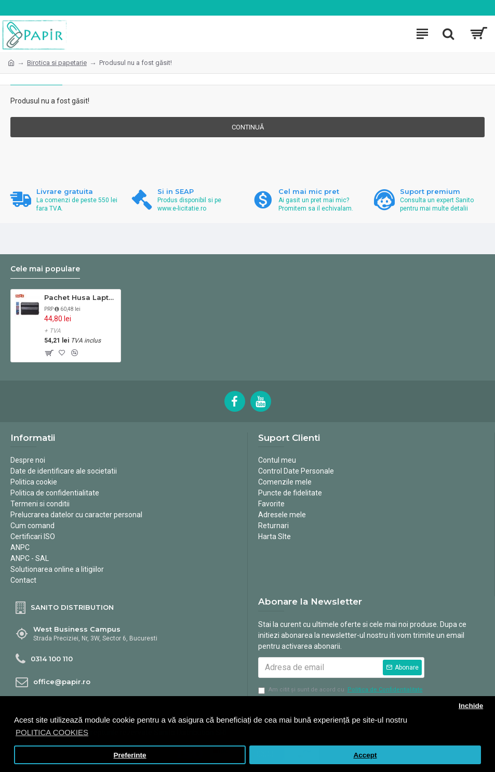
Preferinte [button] (130, 755)
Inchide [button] (471, 706)
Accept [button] (365, 755)
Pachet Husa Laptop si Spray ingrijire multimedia (80, 297)
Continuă (248, 127)
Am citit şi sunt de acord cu (341, 690)
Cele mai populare (45, 269)
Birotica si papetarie (57, 63)
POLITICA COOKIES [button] (52, 732)
